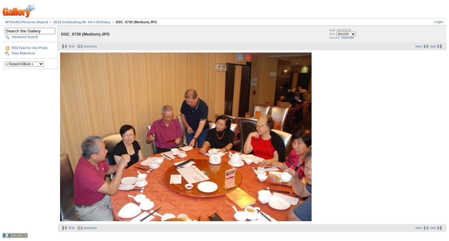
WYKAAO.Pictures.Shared (26, 22)
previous (90, 46)
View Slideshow (23, 53)
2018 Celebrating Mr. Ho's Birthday (81, 22)
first (72, 46)
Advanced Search (25, 37)
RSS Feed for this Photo (29, 48)
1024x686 (347, 37)
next (418, 46)
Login (439, 22)
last (433, 46)
